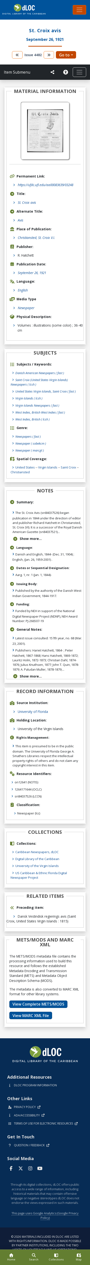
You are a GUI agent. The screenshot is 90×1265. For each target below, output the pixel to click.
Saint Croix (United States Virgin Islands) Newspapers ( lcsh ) (39, 382)
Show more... (27, 538)
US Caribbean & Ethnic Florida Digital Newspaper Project (39, 875)
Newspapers (28, 436)
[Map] (78, 1257)
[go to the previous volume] (17, 55)
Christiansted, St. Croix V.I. (36, 237)
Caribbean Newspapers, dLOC (37, 852)
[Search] (34, 1257)
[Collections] (56, 1257)
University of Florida (33, 711)
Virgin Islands (47, 467)
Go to (64, 55)
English (23, 290)
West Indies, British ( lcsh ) (32, 419)
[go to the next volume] (49, 55)
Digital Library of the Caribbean (37, 859)
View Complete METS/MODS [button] (38, 1004)
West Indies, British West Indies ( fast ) (40, 412)
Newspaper (26, 308)
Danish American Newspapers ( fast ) (39, 373)
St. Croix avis (27, 202)
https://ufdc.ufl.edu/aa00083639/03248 (45, 185)
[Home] (11, 1257)
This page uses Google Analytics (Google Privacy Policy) (45, 1215)
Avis (20, 220)
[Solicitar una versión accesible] (65, 72)
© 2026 (45, 1243)
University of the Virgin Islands (37, 866)
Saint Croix (68, 467)
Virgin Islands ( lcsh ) (28, 398)
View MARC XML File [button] (30, 1015)
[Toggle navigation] (79, 10)
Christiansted (20, 472)
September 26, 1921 (32, 272)
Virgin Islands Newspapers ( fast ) (37, 405)
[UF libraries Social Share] (52, 72)
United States (25, 467)
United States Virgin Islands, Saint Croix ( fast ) (45, 391)
